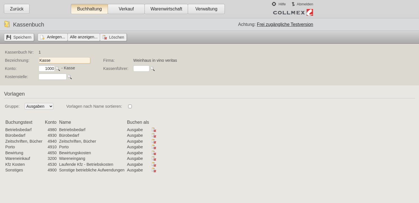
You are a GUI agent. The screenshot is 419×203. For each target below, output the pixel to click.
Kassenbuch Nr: (19, 52)
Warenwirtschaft (166, 8)
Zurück (16, 8)
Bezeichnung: (17, 60)
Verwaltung (206, 8)
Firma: (109, 60)
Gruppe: (12, 106)
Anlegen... (56, 37)
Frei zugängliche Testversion (285, 24)
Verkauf (126, 8)
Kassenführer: (115, 68)
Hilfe (282, 4)
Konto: (11, 68)
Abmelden (305, 4)
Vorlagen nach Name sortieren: (94, 106)
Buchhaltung (89, 8)
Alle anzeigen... (84, 37)
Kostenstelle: (16, 76)
